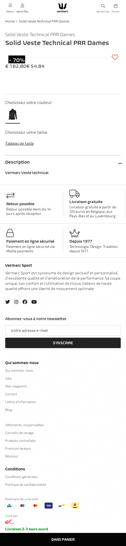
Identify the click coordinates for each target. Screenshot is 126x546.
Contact (11, 394)
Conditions (15, 469)
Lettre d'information (20, 402)
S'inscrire (63, 343)
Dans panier (63, 539)
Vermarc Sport (18, 265)
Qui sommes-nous (22, 362)
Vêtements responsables (24, 425)
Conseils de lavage (19, 433)
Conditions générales (21, 477)
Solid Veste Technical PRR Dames (44, 21)
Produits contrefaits (20, 440)
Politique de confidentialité (25, 484)
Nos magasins (16, 386)
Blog (8, 410)
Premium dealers (18, 448)
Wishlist (11, 456)
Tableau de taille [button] (19, 143)
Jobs (8, 378)
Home (10, 21)
